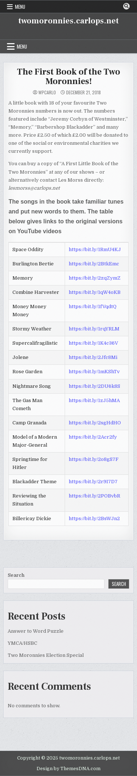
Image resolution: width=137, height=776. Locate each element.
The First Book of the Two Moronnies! (68, 76)
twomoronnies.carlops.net (68, 21)
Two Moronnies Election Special (46, 655)
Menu (20, 6)
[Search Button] (126, 6)
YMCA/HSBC (22, 643)
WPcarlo (47, 92)
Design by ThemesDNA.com (68, 768)
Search (16, 575)
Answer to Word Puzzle (36, 631)
